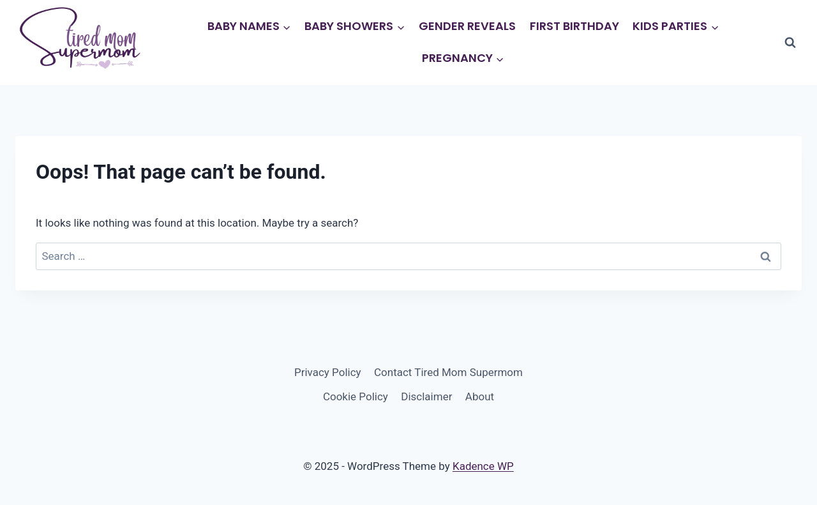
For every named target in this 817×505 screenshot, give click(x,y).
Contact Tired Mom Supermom (448, 372)
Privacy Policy (327, 372)
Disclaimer (426, 396)
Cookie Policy (355, 396)
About (479, 396)
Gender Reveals (467, 26)
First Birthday (574, 26)
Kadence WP (483, 466)
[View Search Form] (790, 42)
